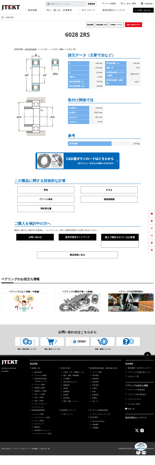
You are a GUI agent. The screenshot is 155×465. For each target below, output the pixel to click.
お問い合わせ (144, 10)
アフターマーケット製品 (42, 443)
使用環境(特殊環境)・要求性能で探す (105, 378)
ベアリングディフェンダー (101, 424)
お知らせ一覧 (45, 458)
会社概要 (35, 458)
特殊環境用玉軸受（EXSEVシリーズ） (41, 389)
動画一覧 (131, 416)
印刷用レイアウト (116, 25)
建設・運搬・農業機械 (71, 385)
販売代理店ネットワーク (114, 10)
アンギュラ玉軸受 (40, 385)
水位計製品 (94, 426)
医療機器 (66, 401)
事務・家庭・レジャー (71, 411)
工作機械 (66, 388)
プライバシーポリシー (21, 458)
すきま (109, 189)
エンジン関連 (39, 424)
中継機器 (95, 437)
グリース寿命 (46, 199)
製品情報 (90, 25)
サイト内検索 (110, 3)
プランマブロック (40, 414)
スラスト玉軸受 (39, 394)
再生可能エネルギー (70, 392)
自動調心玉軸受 (39, 398)
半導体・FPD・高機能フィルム (74, 382)
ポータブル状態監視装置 (100, 420)
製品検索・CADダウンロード (139, 378)
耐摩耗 (94, 408)
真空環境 (95, 385)
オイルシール (39, 417)
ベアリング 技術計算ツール (139, 382)
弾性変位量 (46, 208)
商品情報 (32, 10)
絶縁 (93, 401)
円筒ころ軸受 (39, 407)
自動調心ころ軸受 (40, 401)
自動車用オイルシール (42, 440)
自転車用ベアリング (69, 420)
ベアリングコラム (135, 408)
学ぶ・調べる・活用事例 (59, 10)
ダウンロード (88, 10)
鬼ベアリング (68, 424)
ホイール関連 (39, 430)
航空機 (65, 405)
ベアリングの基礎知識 (137, 399)
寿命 (46, 189)
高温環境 (95, 392)
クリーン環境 (97, 382)
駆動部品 (37, 437)
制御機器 (95, 434)
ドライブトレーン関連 (42, 427)
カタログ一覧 (133, 386)
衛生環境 (95, 395)
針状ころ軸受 (39, 410)
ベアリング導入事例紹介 (138, 403)
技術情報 (129, 374)
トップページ (2, 17)
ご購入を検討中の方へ (133, 25)
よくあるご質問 (129, 3)
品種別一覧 (36, 378)
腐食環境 (95, 388)
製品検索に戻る (101, 25)
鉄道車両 (66, 408)
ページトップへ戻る (147, 366)
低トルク (95, 411)
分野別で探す (66, 378)
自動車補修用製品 (39, 420)
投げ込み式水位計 (98, 431)
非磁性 (94, 398)
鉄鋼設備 (66, 395)
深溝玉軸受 (38, 382)
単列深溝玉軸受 (31, 49)
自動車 (65, 398)
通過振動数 (109, 199)
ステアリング (39, 433)
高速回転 (95, 405)
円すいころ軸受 (39, 404)
